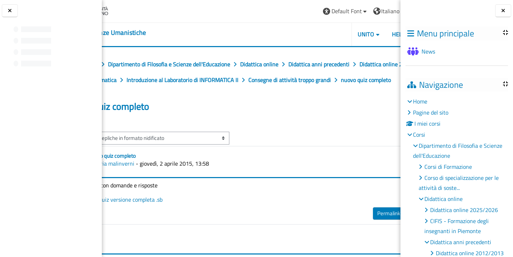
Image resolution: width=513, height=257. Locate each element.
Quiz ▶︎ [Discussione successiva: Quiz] (380, 137)
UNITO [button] (318, 34)
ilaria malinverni (158, 179)
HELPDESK (358, 34)
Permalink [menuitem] (341, 229)
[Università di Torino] (129, 10)
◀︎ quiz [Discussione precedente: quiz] (122, 137)
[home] (146, 33)
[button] (298, 11)
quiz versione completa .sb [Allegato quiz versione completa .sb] (169, 215)
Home (420, 101)
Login (382, 11)
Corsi (419, 134)
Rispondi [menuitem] (373, 227)
